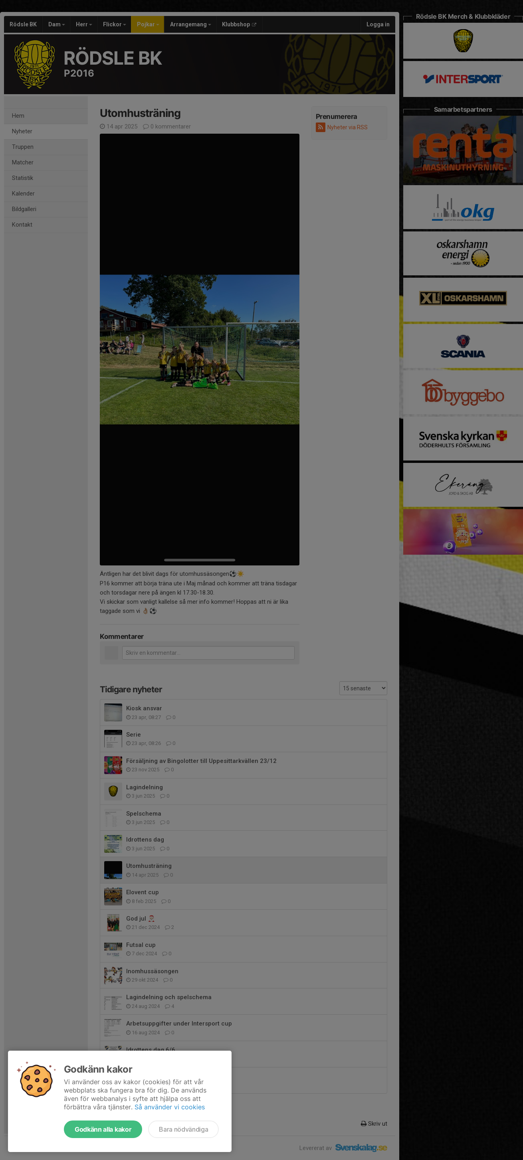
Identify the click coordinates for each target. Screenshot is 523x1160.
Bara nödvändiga (183, 1129)
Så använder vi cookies (170, 1107)
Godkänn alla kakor (103, 1129)
